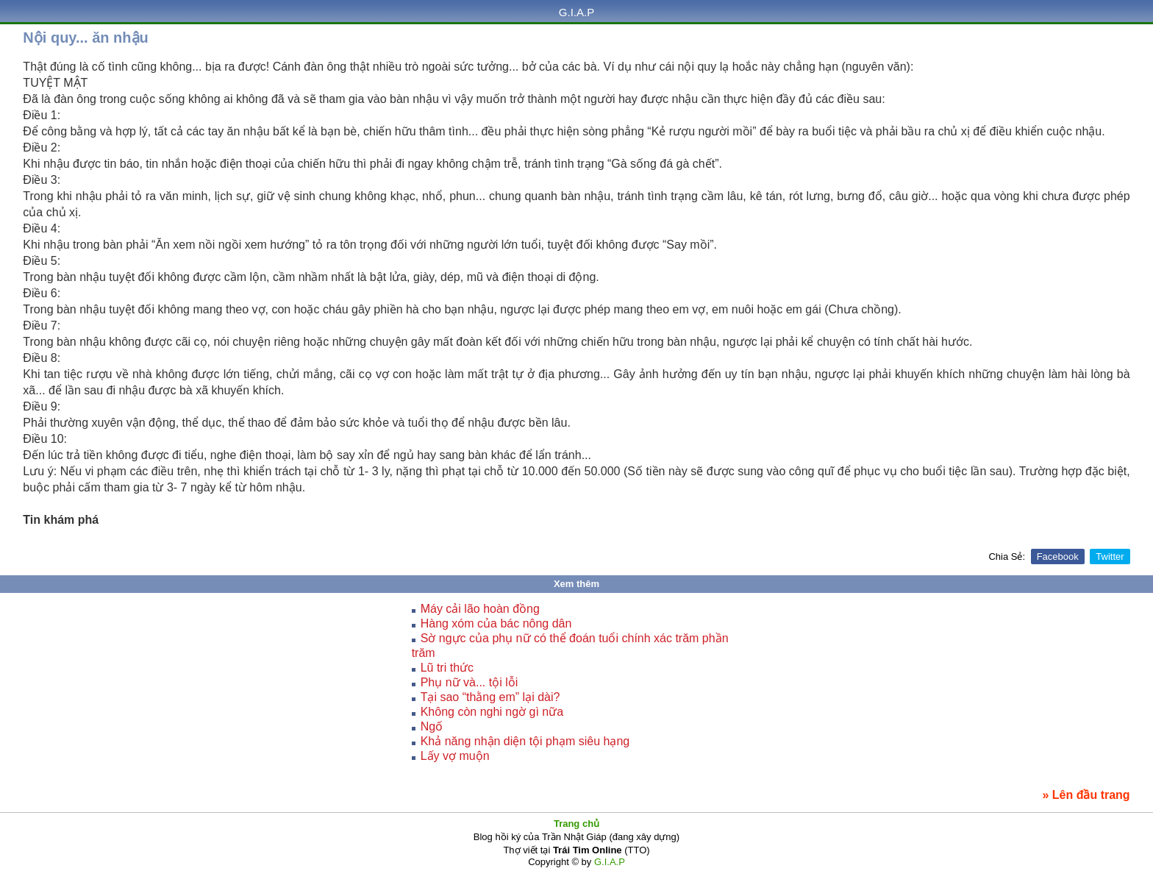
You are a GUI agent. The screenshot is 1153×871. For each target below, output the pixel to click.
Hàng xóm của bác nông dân (496, 623)
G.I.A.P (576, 12)
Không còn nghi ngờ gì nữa (492, 711)
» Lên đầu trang (1085, 795)
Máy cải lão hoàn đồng (480, 608)
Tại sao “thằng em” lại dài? (490, 697)
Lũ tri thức (447, 667)
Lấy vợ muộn (455, 756)
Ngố (432, 726)
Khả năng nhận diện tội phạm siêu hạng (525, 741)
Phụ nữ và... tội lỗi (469, 682)
